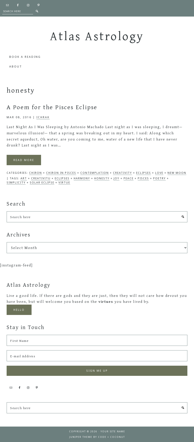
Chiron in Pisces (61, 173)
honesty (101, 178)
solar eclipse (42, 182)
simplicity (16, 182)
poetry (159, 178)
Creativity (122, 173)
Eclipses (143, 173)
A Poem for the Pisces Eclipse (52, 106)
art (24, 178)
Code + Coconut (111, 436)
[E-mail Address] (97, 355)
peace (129, 178)
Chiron (35, 173)
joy (116, 178)
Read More (23, 160)
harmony (82, 178)
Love (159, 173)
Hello (19, 310)
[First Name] (97, 340)
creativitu (41, 178)
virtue (64, 182)
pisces (143, 178)
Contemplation (94, 173)
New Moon (177, 173)
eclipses (62, 178)
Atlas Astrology (97, 36)
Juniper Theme (80, 436)
